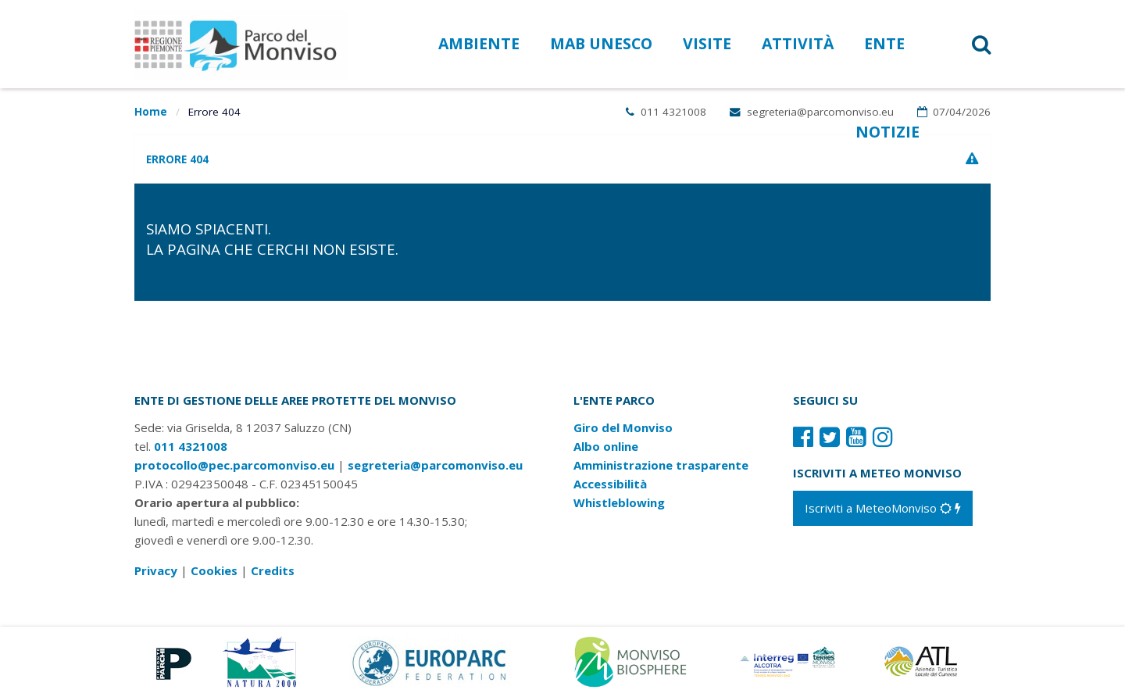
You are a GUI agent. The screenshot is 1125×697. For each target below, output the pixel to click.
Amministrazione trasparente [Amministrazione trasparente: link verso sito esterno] (660, 465)
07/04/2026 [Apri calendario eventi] (954, 112)
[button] (961, 44)
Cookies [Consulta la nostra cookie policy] (214, 570)
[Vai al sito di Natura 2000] (259, 660)
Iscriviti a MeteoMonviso (883, 508)
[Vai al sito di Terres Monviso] (789, 660)
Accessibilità (610, 483)
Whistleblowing (619, 502)
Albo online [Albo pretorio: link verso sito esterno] (605, 446)
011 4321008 (666, 112)
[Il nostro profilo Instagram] (883, 436)
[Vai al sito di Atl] (925, 660)
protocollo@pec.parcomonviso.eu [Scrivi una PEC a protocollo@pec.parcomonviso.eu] (234, 465)
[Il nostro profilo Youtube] (856, 436)
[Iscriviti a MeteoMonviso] (883, 508)
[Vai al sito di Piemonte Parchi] (170, 660)
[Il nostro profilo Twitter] (830, 436)
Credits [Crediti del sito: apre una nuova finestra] (273, 570)
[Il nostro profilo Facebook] (803, 436)
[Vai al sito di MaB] (633, 660)
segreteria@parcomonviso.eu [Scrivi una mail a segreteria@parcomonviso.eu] (812, 112)
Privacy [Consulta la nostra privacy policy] (155, 570)
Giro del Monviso (623, 427)
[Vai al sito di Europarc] (430, 660)
